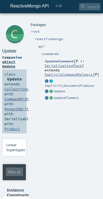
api (46, 21)
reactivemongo (31, 21)
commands (58, 21)
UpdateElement (79, 131)
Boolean (48, 140)
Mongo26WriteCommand (22, 60)
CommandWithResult (20, 55)
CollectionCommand (64, 50)
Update (29, 27)
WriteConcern (34, 144)
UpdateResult (50, 55)
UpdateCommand (81, 21)
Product (11, 65)
